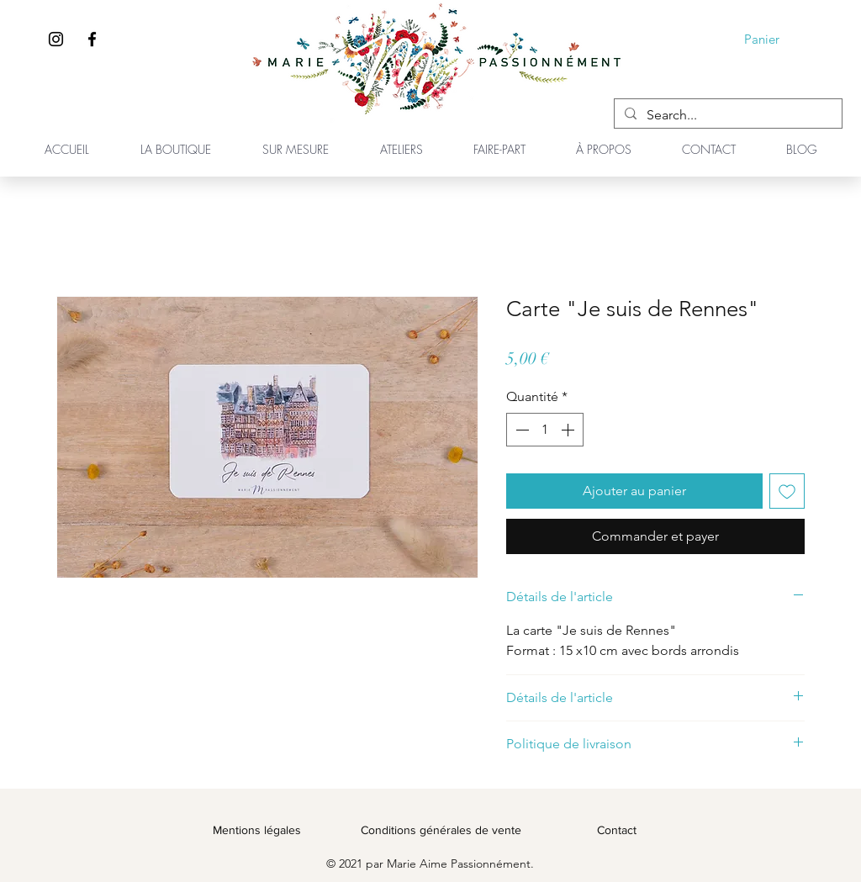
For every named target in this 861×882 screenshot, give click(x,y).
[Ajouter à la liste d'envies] (787, 491)
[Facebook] (92, 39)
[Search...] (726, 115)
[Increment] (569, 430)
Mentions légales (257, 830)
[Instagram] (56, 39)
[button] (773, 39)
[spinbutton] (544, 430)
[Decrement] (520, 430)
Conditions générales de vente (441, 830)
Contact (617, 830)
